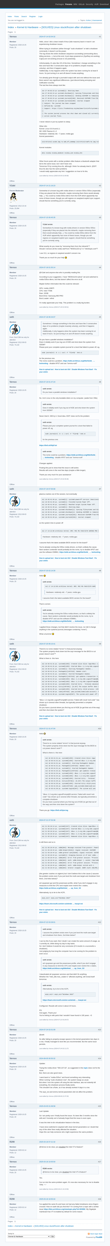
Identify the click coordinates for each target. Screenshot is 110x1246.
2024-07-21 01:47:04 (47, 729)
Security (89, 4)
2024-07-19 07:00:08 (47, 489)
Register (32, 16)
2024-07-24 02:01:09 (47, 1030)
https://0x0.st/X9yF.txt (48, 445)
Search (24, 16)
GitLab (81, 4)
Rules (16, 16)
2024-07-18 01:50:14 (47, 267)
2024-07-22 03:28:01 (47, 922)
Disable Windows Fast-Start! (82, 369)
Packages (59, 4)
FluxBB (99, 1237)
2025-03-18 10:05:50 (47, 1162)
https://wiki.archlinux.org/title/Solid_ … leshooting (79, 552)
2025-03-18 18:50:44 (47, 1199)
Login (40, 16)
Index (10, 16)
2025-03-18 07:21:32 (47, 1142)
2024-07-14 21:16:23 (47, 186)
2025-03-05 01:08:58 (47, 1106)
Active (88, 20)
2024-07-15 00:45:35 (47, 217)
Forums (68, 4)
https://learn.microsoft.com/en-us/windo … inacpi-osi (61, 904)
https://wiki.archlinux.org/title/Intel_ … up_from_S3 (60, 888)
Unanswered (97, 20)
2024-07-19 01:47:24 (47, 382)
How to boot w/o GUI (62, 369)
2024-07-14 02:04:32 (47, 37)
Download (104, 4)
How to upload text (46, 369)
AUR (96, 4)
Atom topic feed (96, 1234)
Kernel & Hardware (27, 27)
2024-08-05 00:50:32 (47, 1058)
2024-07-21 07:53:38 (47, 820)
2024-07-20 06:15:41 (47, 644)
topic (86, 1068)
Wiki (75, 4)
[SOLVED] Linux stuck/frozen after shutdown (66, 27)
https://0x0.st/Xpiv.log (59, 810)
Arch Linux (13, 4)
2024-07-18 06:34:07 (47, 317)
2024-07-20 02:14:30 (47, 571)
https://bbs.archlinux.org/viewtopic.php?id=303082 (64, 1209)
